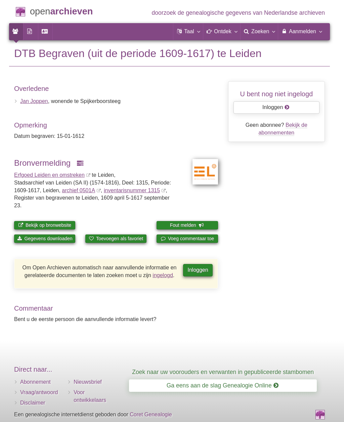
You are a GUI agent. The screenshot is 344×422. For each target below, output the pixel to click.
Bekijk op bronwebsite (44, 225)
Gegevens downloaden (45, 238)
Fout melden (187, 225)
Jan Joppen (34, 101)
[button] (188, 31)
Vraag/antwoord (39, 392)
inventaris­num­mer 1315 (132, 190)
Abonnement (35, 382)
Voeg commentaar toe (187, 238)
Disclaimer (32, 403)
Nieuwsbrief (88, 382)
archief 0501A (78, 190)
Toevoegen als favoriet (116, 238)
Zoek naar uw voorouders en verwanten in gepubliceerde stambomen (223, 372)
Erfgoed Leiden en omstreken (49, 175)
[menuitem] (16, 31)
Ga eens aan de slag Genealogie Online (222, 385)
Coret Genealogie (151, 414)
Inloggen (197, 270)
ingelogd (163, 275)
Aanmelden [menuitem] (301, 31)
